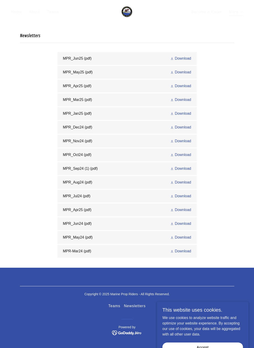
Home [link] (16, 12)
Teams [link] (53, 12)
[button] (236, 12)
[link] (127, 12)
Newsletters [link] (135, 306)
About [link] (34, 12)
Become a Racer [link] (206, 12)
